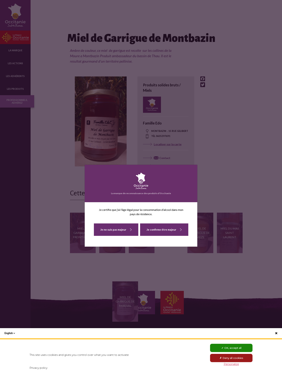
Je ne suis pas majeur (113, 229)
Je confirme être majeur (161, 229)
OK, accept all (231, 348)
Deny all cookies (231, 358)
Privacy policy (38, 368)
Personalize (231, 364)
